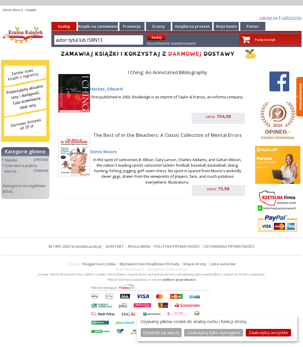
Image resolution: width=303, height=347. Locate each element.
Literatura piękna (21, 165)
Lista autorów (222, 263)
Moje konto (226, 26)
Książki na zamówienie (98, 26)
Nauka (11, 160)
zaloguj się (269, 17)
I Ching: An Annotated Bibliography (167, 72)
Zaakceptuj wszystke (268, 332)
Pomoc (252, 26)
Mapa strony (194, 263)
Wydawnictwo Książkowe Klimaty (149, 263)
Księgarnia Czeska (99, 263)
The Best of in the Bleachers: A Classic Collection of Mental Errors (167, 135)
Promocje (132, 26)
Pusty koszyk (265, 39)
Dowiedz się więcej (161, 332)
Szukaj (64, 26)
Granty (158, 26)
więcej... (11, 171)
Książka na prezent (192, 26)
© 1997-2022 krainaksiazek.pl (75, 246)
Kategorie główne (25, 151)
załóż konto (292, 17)
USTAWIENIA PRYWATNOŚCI (229, 246)
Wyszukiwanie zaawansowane (171, 43)
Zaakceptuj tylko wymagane (213, 332)
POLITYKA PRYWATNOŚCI (177, 246)
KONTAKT (115, 246)
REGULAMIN (139, 246)
